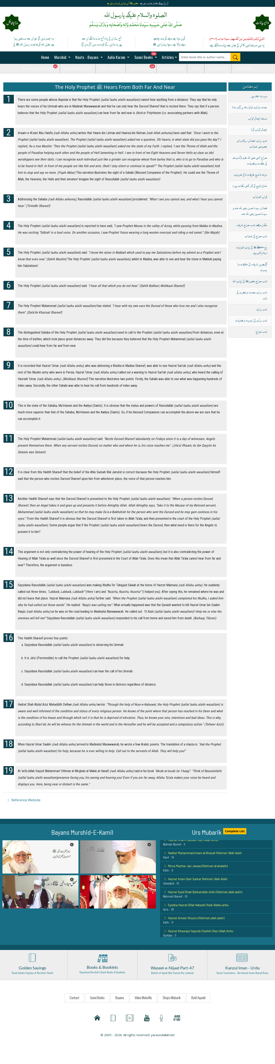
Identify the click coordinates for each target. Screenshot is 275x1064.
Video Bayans (143, 67)
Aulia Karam (116, 57)
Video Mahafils (110, 68)
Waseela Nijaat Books (40, 67)
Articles (167, 57)
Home (44, 57)
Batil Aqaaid (198, 997)
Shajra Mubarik (172, 68)
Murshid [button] (60, 57)
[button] (40, 856)
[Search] (235, 57)
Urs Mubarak (218, 68)
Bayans (119, 997)
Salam (195, 68)
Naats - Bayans (87, 57)
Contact (74, 997)
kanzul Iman (244, 68)
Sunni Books (146, 56)
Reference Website (23, 800)
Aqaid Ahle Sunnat (77, 68)
